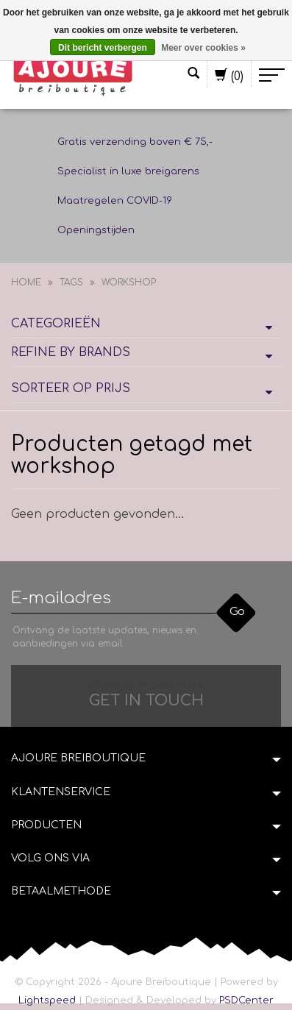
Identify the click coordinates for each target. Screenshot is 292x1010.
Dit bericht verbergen (102, 48)
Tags (71, 282)
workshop (129, 282)
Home (26, 282)
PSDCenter (246, 1000)
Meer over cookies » (203, 48)
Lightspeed (47, 1000)
